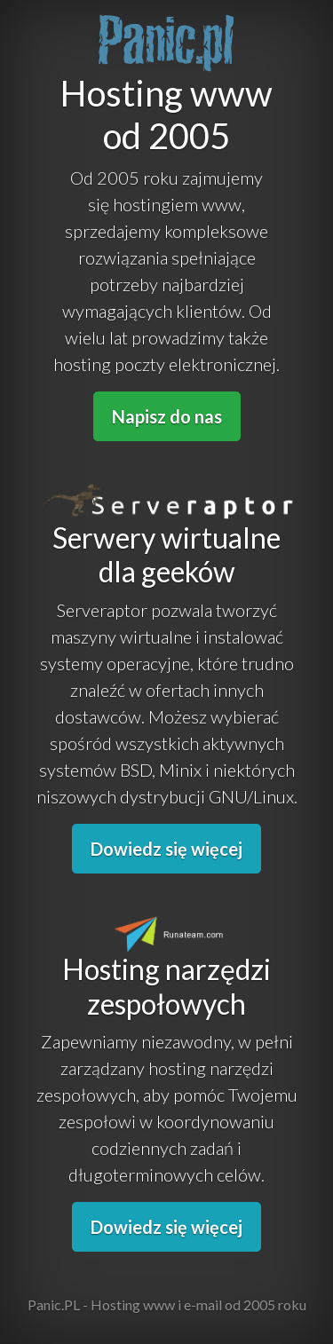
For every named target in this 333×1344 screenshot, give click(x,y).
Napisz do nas (167, 416)
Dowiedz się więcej (166, 848)
